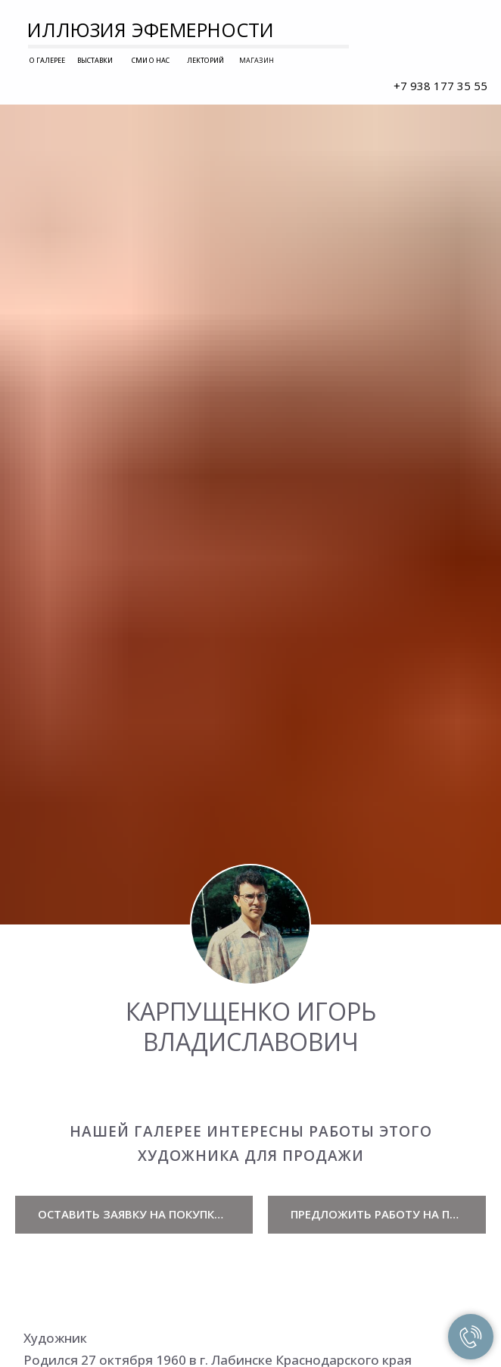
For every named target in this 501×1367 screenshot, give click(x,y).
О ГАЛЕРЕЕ (47, 60)
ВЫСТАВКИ (95, 60)
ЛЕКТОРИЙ (205, 60)
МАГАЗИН (256, 60)
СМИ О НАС (151, 60)
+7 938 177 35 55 (440, 85)
